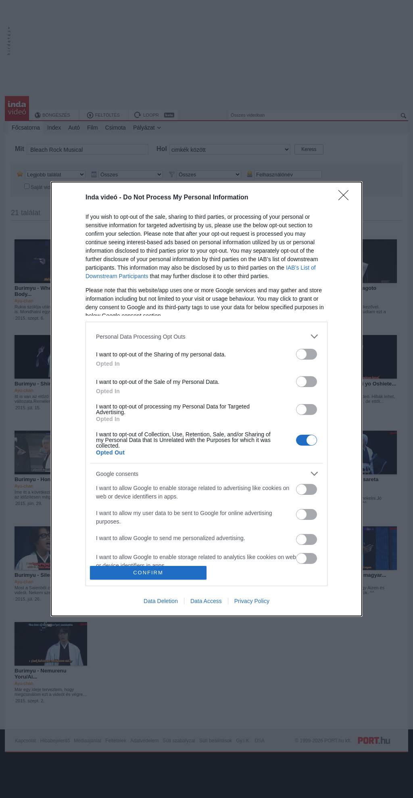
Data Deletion (161, 601)
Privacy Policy (251, 601)
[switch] (306, 354)
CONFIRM (148, 572)
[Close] (346, 197)
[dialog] (206, 399)
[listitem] (206, 336)
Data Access (206, 601)
